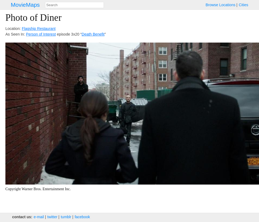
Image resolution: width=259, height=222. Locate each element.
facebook (82, 217)
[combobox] (74, 5)
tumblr (66, 217)
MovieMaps (25, 5)
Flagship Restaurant (39, 28)
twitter (52, 217)
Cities (243, 5)
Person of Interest (41, 34)
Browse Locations (221, 5)
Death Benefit (93, 34)
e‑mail (39, 217)
